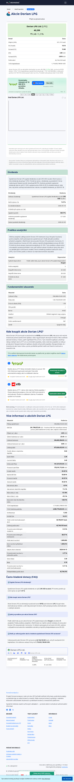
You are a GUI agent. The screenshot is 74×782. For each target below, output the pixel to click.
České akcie (30, 720)
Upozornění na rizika (12, 759)
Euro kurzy (30, 731)
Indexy (29, 729)
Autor (50, 723)
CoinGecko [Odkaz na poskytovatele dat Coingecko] (65, 767)
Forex (29, 723)
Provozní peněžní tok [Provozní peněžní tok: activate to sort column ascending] (61, 659)
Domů (8, 9)
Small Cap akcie (19, 9)
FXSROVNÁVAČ (12, 2)
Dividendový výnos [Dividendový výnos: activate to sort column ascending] (12, 659)
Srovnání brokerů (11, 717)
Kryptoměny (30, 717)
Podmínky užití (10, 751)
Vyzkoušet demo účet (57, 394)
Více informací (46, 779)
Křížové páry (31, 740)
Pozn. (62, 91)
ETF (28, 743)
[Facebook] (7, 710)
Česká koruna (31, 737)
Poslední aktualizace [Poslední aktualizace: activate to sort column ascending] (49, 659)
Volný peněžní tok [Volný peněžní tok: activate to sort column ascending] (24, 659)
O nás (50, 717)
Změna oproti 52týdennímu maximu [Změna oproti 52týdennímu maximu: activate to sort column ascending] (37, 659)
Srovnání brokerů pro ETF (13, 723)
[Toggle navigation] (65, 3)
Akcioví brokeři (10, 720)
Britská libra (30, 734)
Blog (50, 726)
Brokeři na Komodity (12, 726)
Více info (49, 83)
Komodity (30, 726)
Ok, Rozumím (67, 779)
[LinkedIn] (10, 710)
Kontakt (51, 720)
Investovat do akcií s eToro (57, 371)
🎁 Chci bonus (38, 83)
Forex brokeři (10, 729)
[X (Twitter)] (13, 710)
